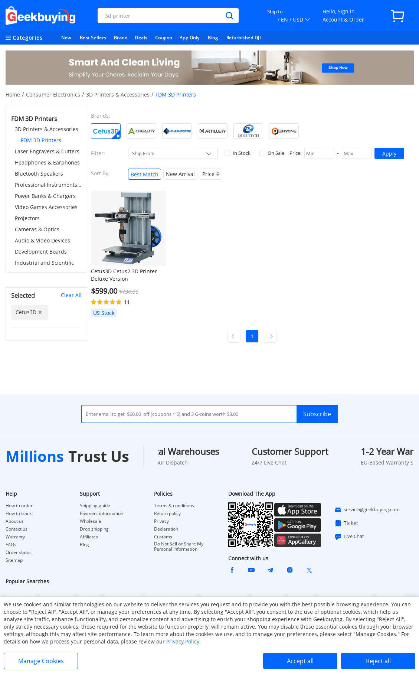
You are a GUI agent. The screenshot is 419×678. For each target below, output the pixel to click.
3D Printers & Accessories (118, 94)
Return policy (167, 513)
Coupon (163, 38)
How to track (19, 513)
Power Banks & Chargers (45, 195)
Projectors (27, 218)
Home (13, 94)
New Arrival (180, 173)
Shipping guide (95, 505)
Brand (121, 38)
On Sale (271, 153)
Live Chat (349, 536)
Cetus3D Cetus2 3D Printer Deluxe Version (124, 275)
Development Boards (41, 251)
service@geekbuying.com (367, 510)
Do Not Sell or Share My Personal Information (178, 546)
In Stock (238, 153)
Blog (213, 38)
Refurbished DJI (243, 38)
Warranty (15, 537)
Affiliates (89, 537)
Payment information (101, 513)
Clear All (71, 295)
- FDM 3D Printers (39, 140)
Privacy (161, 521)
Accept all (300, 661)
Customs (163, 537)
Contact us (16, 529)
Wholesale (90, 521)
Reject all (378, 661)
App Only (190, 38)
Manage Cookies (41, 661)
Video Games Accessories (46, 207)
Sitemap (14, 560)
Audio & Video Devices (42, 240)
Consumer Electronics (53, 94)
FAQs (11, 544)
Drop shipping (94, 529)
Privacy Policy (182, 641)
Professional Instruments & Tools (48, 184)
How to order (19, 505)
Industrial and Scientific (44, 262)
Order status (19, 552)
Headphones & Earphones (47, 162)
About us (15, 521)
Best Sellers (93, 38)
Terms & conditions (174, 505)
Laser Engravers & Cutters (47, 151)
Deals (141, 38)
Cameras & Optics (37, 229)
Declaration (166, 529)
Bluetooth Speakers (39, 173)
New (66, 38)
